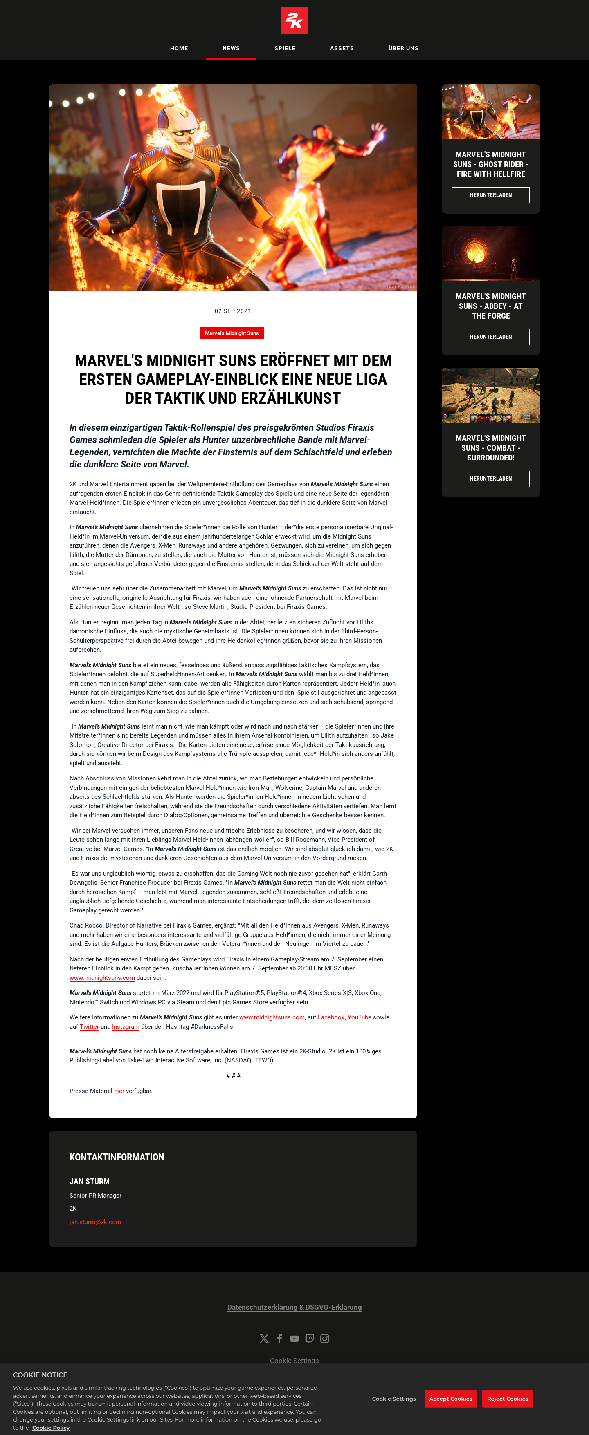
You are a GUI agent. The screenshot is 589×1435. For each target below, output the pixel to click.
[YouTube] (294, 1338)
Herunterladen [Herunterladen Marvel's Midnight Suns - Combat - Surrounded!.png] (491, 478)
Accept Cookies (450, 1407)
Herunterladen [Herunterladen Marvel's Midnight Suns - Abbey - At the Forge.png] (491, 336)
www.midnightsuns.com (102, 977)
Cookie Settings (294, 1361)
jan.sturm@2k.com (95, 1222)
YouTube (359, 1017)
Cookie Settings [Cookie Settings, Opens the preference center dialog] (394, 1407)
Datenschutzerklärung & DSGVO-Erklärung (294, 1307)
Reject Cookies (507, 1407)
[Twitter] (264, 1338)
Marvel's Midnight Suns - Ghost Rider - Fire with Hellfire (490, 164)
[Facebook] (279, 1338)
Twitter (89, 1026)
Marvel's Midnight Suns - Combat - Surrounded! (491, 448)
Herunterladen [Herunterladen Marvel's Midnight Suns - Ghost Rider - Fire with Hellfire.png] (491, 195)
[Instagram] (324, 1338)
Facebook (331, 1017)
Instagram (125, 1026)
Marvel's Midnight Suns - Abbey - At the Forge (491, 306)
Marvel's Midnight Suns (232, 333)
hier (119, 1091)
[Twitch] (309, 1338)
